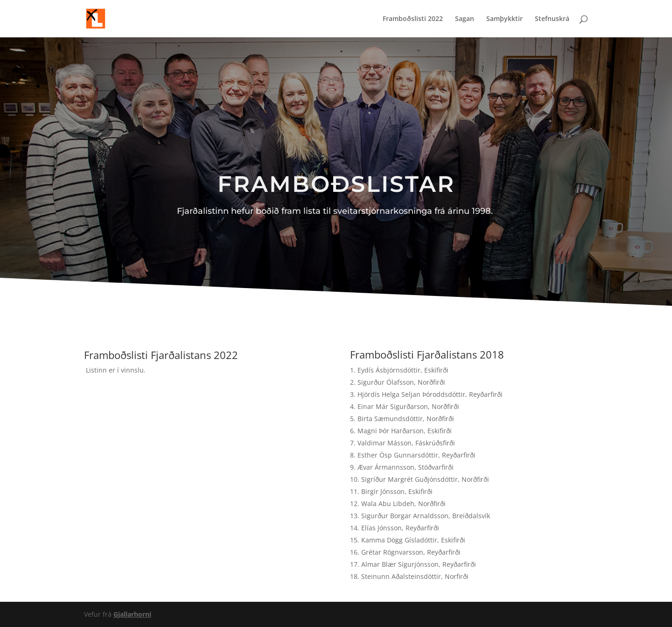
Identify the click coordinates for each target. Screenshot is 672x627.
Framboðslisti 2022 (413, 19)
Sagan (464, 19)
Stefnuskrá (552, 19)
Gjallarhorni (132, 614)
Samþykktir (504, 19)
